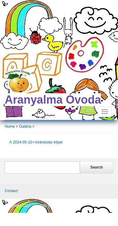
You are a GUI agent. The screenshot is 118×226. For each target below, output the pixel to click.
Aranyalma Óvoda (53, 99)
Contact (11, 191)
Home (10, 126)
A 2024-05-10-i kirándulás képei (36, 142)
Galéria (25, 126)
